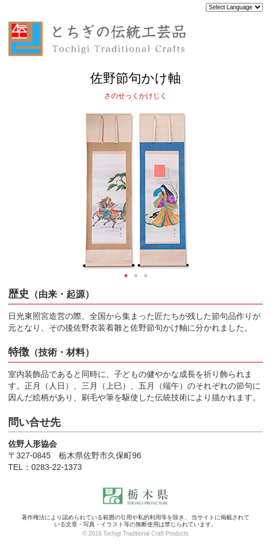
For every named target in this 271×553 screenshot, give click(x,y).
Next (250, 191)
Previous (20, 191)
